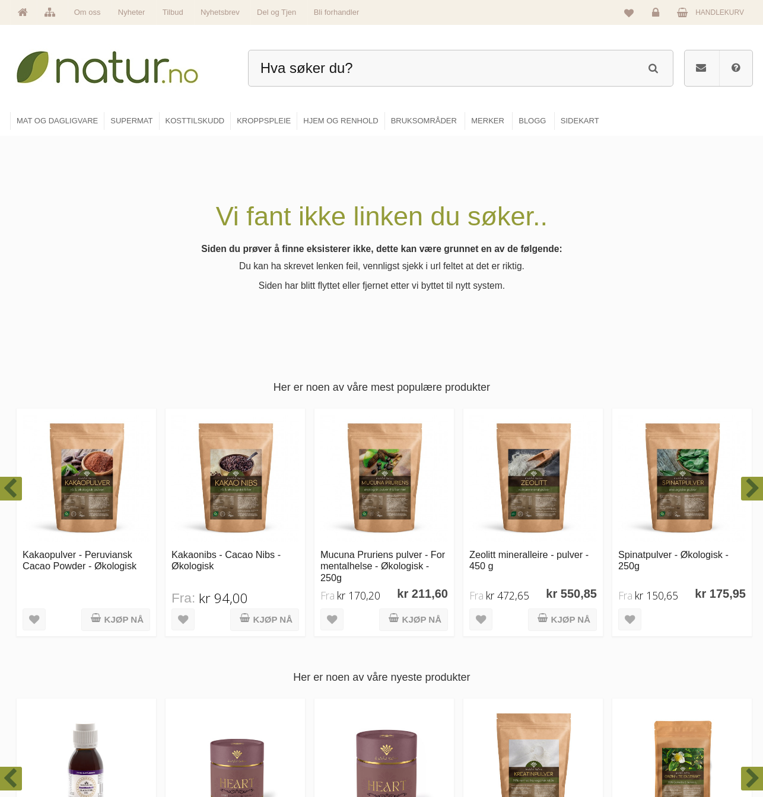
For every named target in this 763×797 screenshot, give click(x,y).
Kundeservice (664, 702)
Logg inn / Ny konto (673, 651)
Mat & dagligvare (423, 651)
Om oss (87, 12)
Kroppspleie (415, 727)
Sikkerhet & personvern (680, 753)
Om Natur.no (291, 676)
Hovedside (288, 651)
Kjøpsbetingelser (669, 727)
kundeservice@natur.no (129, 720)
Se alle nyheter (295, 727)
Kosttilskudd (416, 702)
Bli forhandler (337, 12)
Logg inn (657, 15)
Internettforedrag (549, 702)
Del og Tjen (276, 12)
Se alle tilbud (291, 753)
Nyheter (131, 12)
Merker (282, 702)
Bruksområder (545, 676)
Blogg (532, 651)
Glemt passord (666, 676)
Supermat (412, 676)
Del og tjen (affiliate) (554, 727)
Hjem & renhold (421, 753)
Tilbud (173, 12)
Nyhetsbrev (220, 12)
